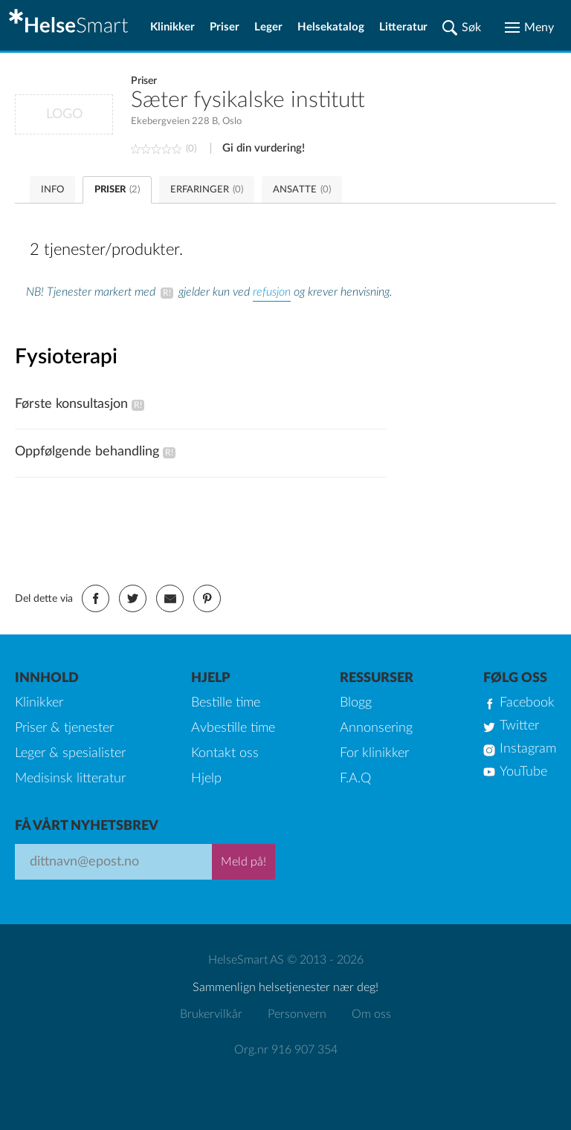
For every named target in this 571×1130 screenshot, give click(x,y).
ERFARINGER (206, 190)
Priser (224, 27)
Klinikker (172, 27)
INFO (52, 190)
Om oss (371, 1014)
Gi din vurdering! (263, 148)
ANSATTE (302, 190)
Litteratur (403, 27)
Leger (268, 27)
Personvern (297, 1014)
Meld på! (243, 862)
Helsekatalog (330, 27)
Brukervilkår (211, 1014)
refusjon (272, 292)
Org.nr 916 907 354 (286, 1050)
